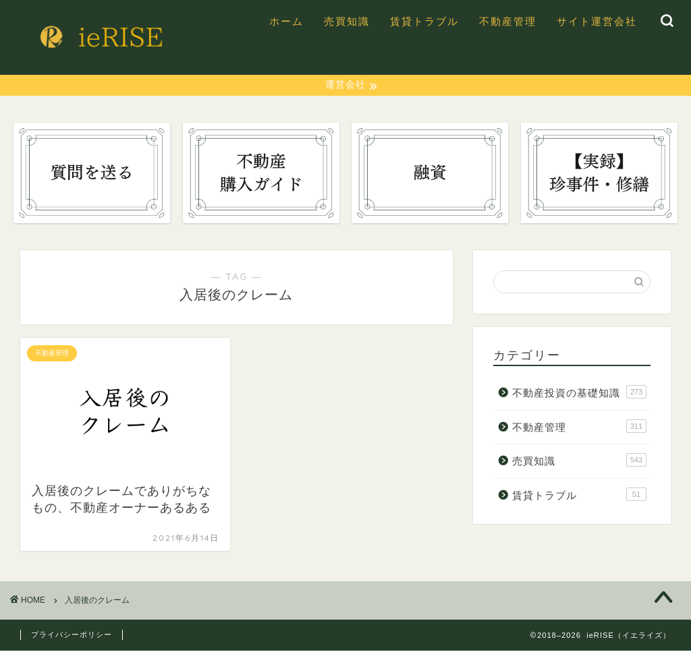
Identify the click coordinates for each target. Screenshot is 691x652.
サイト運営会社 (597, 21)
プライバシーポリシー (71, 636)
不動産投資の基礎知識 (579, 393)
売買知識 (347, 21)
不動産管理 (507, 21)
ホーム (286, 21)
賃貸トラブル (424, 21)
